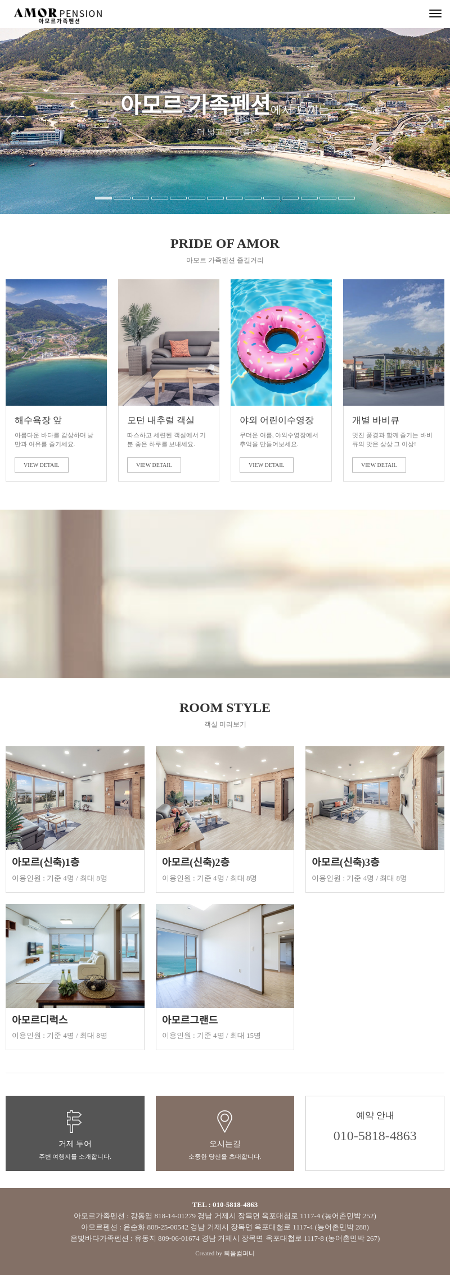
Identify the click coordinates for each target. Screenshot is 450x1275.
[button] (13, 157)
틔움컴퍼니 (239, 1253)
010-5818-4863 (375, 1135)
